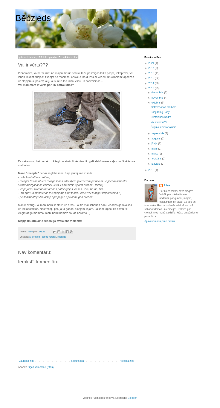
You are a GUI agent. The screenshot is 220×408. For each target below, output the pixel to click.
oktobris (156, 102)
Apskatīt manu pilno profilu (159, 221)
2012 (151, 170)
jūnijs (154, 143)
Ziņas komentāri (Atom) (41, 367)
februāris (156, 158)
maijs (154, 148)
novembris (157, 97)
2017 (151, 68)
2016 (151, 73)
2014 (151, 83)
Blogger (132, 397)
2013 (151, 88)
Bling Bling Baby (160, 112)
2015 (151, 78)
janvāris (156, 163)
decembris (157, 92)
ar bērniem (34, 236)
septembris (158, 133)
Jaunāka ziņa (26, 360)
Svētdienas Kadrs (161, 117)
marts (155, 153)
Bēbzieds (33, 18)
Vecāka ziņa (127, 360)
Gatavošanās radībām (163, 107)
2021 (151, 63)
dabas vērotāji (49, 236)
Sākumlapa (77, 360)
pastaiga (61, 236)
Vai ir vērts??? (159, 122)
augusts (156, 138)
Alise (167, 185)
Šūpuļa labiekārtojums (163, 127)
